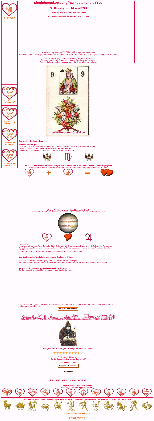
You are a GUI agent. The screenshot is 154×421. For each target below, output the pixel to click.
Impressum (68, 413)
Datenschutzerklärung (82, 413)
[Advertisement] (9, 53)
